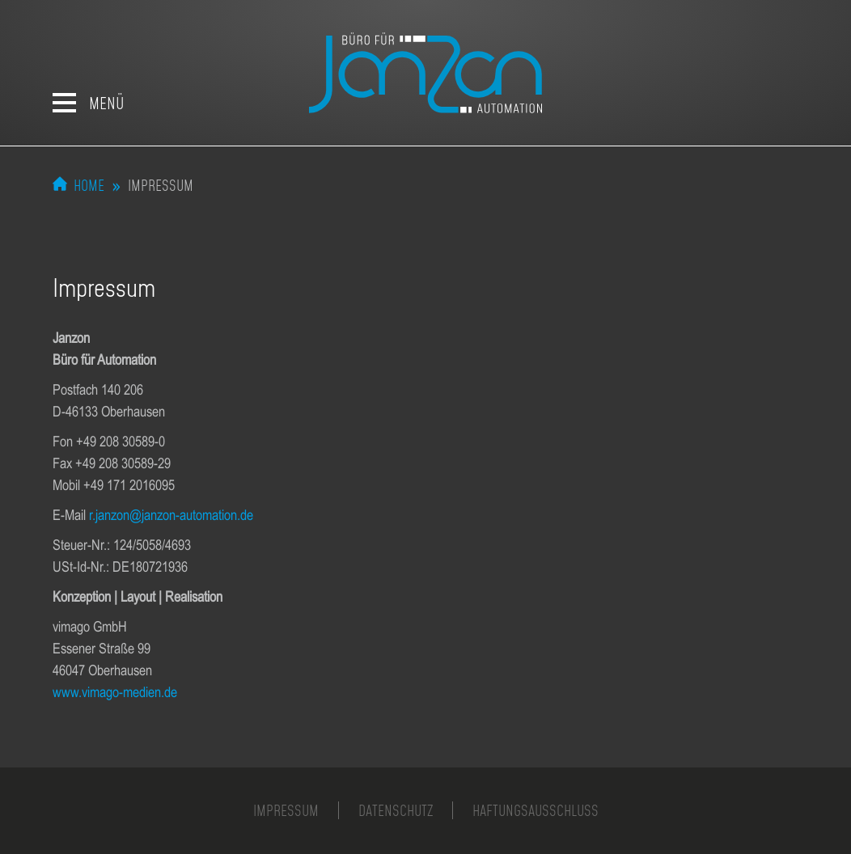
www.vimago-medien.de (115, 691)
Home (89, 185)
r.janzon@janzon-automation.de (171, 514)
